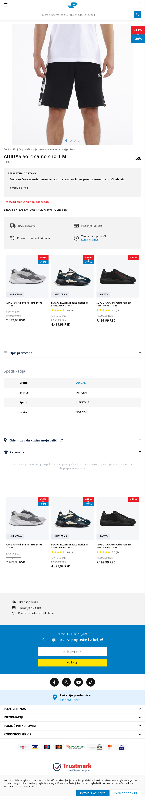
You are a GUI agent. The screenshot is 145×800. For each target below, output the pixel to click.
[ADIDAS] (138, 160)
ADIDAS (81, 382)
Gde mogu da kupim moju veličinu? (36, 440)
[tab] (72, 353)
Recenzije (16, 452)
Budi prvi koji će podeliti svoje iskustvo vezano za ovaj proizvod (40, 149)
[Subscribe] (72, 662)
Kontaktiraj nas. (90, 239)
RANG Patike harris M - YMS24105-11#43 (24, 304)
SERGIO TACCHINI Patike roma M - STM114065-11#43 (114, 304)
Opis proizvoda (20, 353)
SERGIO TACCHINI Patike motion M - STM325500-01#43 (70, 304)
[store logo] (72, 5)
